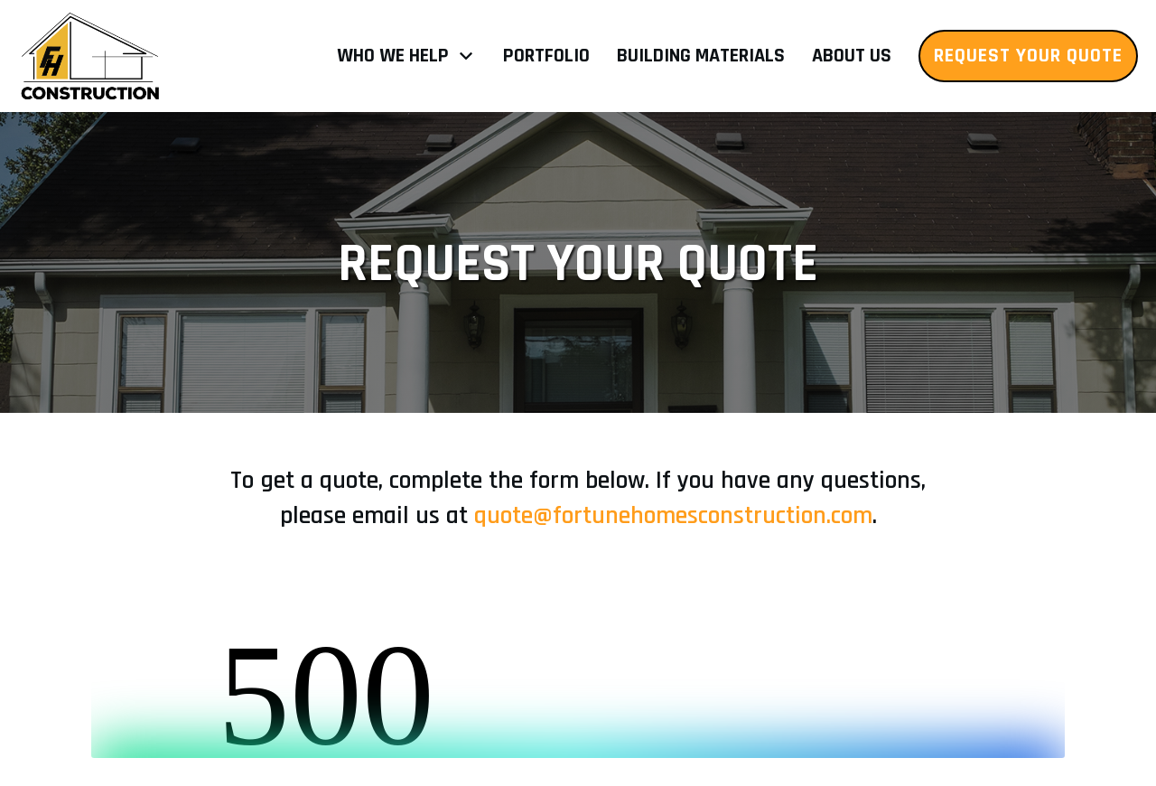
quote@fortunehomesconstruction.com (673, 516)
